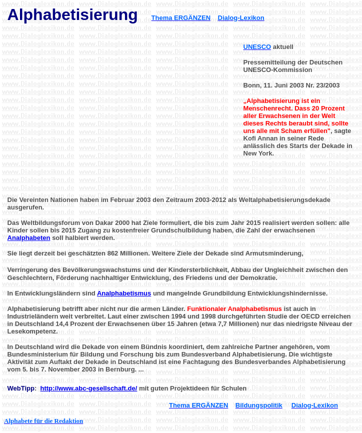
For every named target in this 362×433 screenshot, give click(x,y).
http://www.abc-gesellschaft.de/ (89, 388)
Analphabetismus (124, 293)
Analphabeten (29, 238)
